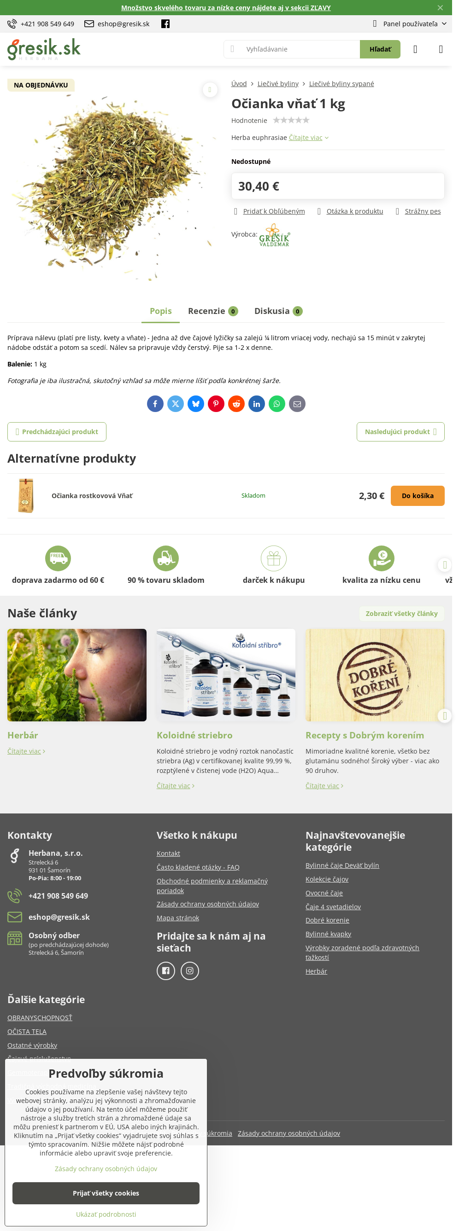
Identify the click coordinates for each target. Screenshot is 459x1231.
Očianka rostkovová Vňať (92, 495)
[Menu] (441, 49)
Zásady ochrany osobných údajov (289, 1133)
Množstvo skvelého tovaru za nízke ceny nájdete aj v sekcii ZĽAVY (226, 7)
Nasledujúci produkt (401, 432)
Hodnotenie (249, 120)
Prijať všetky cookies (106, 1193)
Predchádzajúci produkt (57, 432)
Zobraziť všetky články (402, 613)
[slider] (291, 120)
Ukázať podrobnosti (106, 1214)
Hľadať (380, 49)
